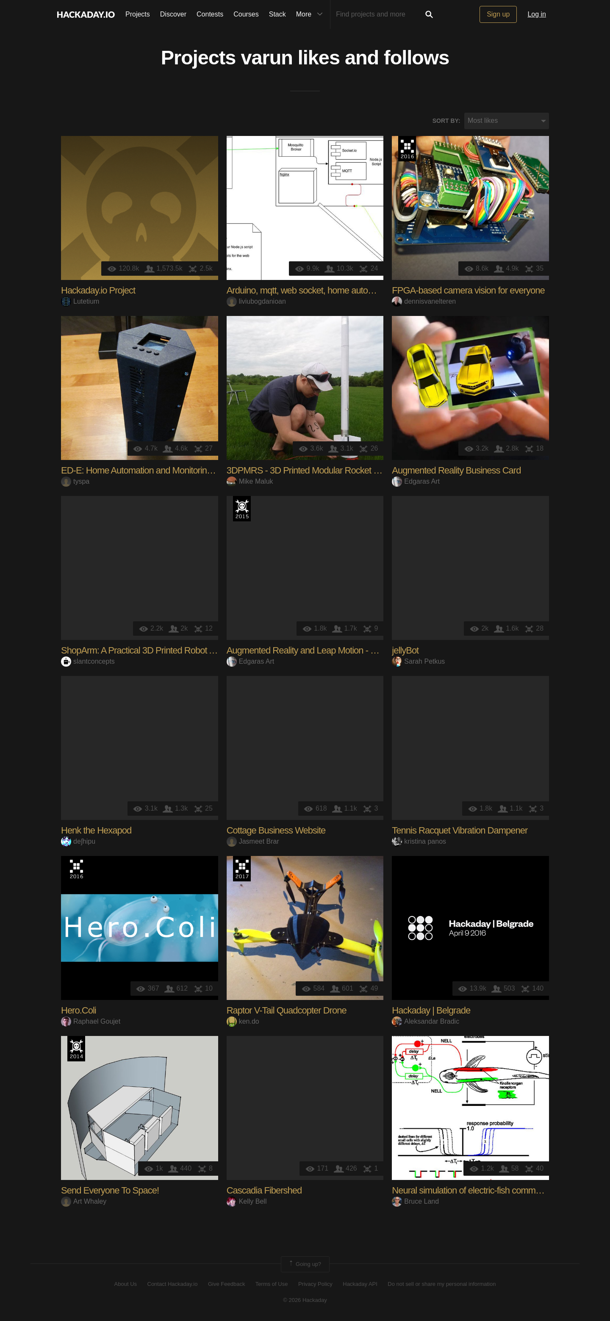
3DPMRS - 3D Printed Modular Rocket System (314, 470)
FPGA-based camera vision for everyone (468, 290)
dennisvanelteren (424, 301)
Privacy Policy (315, 1284)
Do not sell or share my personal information (442, 1284)
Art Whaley (83, 1201)
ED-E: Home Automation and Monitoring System (151, 470)
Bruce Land (415, 1201)
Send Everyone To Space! (110, 1190)
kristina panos (419, 841)
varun (266, 58)
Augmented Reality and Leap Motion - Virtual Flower (324, 650)
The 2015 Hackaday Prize (242, 508)
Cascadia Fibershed (264, 1190)
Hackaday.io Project (98, 290)
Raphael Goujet (90, 1021)
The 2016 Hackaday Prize (407, 148)
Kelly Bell (247, 1201)
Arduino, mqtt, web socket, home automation (310, 290)
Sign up (498, 14)
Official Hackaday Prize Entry (76, 1048)
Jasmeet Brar (253, 841)
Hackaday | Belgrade (431, 1010)
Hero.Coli (78, 1010)
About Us (125, 1284)
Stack (277, 14)
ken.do (243, 1021)
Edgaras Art (416, 481)
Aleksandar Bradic (425, 1021)
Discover (173, 14)
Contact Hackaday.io (172, 1284)
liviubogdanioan (256, 301)
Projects (137, 14)
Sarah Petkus (418, 661)
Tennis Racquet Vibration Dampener (459, 830)
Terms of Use (271, 1284)
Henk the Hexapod (96, 830)
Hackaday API (360, 1284)
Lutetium (80, 301)
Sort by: (446, 120)
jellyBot (405, 650)
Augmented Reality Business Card (456, 470)
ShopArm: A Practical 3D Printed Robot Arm (143, 650)
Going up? (305, 1264)
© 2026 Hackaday (305, 1300)
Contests (210, 14)
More (311, 14)
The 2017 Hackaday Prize (242, 868)
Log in (536, 14)
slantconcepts (88, 661)
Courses (246, 14)
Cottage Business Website (276, 830)
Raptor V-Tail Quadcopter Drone (287, 1010)
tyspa (75, 481)
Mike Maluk (250, 481)
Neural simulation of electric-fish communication (480, 1190)
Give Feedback (226, 1284)
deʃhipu (78, 841)
